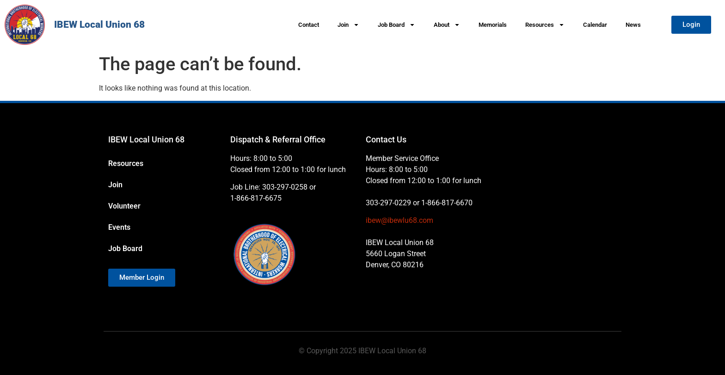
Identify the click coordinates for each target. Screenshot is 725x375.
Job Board (396, 24)
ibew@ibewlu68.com (399, 220)
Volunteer (124, 206)
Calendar (595, 24)
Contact (308, 24)
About (447, 24)
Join (348, 24)
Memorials (493, 24)
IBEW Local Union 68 (99, 24)
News (633, 24)
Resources (545, 24)
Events (119, 227)
